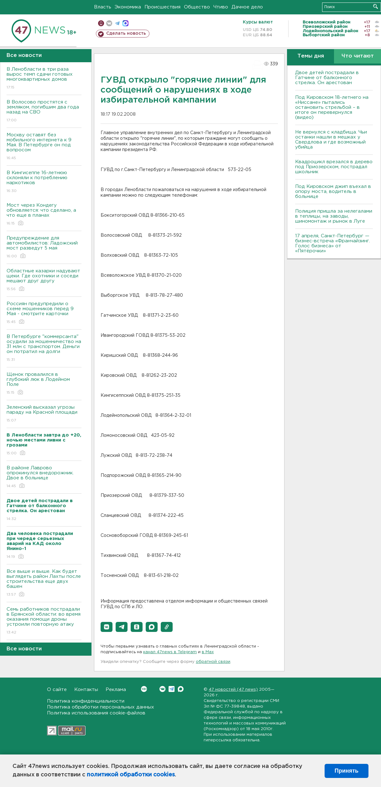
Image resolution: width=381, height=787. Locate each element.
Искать (375, 6)
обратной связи (213, 661)
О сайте (57, 690)
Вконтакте (144, 689)
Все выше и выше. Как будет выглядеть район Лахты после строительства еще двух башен (44, 583)
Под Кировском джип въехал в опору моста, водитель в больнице (333, 191)
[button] (106, 627)
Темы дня (310, 56)
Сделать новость (126, 33)
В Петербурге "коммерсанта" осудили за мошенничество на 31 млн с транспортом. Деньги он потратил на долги (44, 348)
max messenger (125, 23)
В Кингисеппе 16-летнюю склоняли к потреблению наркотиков (44, 182)
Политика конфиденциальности (85, 701)
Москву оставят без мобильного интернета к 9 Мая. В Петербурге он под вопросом (44, 147)
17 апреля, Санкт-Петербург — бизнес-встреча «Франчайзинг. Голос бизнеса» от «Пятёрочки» (332, 243)
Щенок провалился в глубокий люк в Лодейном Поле (44, 383)
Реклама (116, 690)
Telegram (172, 689)
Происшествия (162, 7)
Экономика (128, 7)
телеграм (117, 23)
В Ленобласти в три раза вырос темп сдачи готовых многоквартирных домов (44, 78)
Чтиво (220, 7)
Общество (197, 7)
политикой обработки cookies (131, 774)
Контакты (86, 690)
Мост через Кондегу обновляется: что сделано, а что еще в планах (44, 214)
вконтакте (109, 23)
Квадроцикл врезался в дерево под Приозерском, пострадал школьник (334, 167)
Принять (346, 771)
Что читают (358, 56)
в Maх (208, 652)
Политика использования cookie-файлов (96, 713)
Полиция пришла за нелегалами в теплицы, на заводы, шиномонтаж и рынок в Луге (333, 216)
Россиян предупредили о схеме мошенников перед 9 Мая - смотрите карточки (44, 313)
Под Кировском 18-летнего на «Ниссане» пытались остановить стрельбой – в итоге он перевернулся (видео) (331, 107)
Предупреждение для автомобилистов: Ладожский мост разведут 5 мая (44, 247)
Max (181, 689)
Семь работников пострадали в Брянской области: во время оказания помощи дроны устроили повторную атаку (44, 621)
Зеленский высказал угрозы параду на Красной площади (44, 414)
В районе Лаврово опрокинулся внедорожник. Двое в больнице (44, 477)
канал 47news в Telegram (170, 652)
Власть (102, 7)
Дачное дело (247, 7)
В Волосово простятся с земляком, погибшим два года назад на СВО (44, 111)
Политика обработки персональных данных (100, 707)
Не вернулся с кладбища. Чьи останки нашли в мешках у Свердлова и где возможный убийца (331, 139)
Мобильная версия (101, 23)
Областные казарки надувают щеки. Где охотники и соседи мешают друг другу (44, 280)
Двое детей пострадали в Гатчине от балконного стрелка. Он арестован (327, 78)
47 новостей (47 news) (233, 689)
